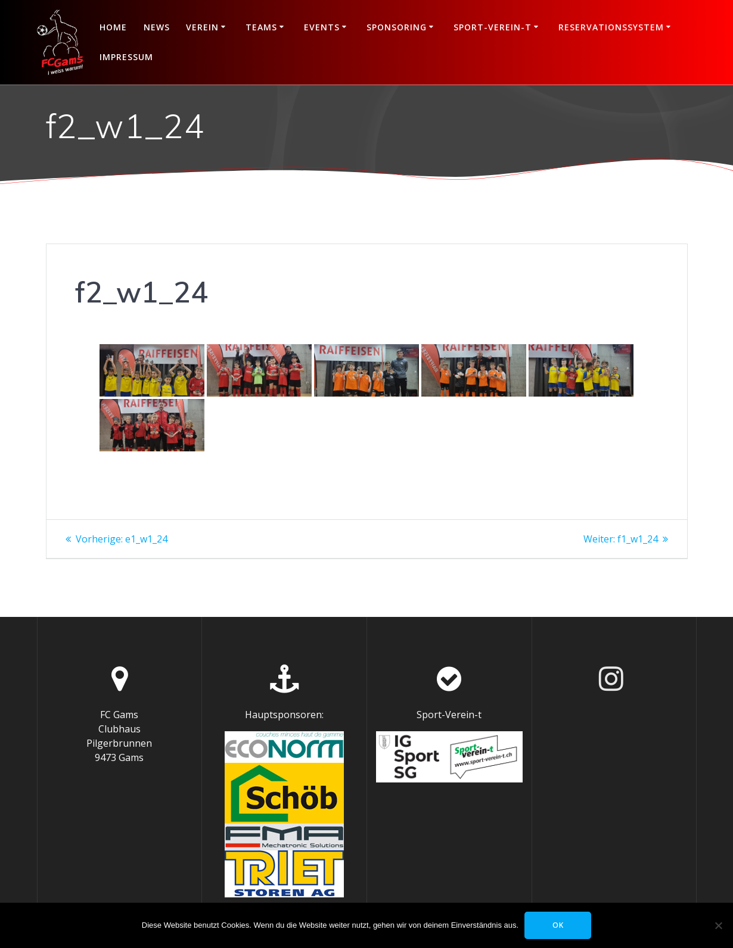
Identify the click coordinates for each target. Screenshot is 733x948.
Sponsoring (396, 27)
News (157, 27)
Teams (261, 27)
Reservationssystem (611, 27)
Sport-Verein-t (493, 27)
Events (322, 27)
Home (113, 27)
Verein (202, 27)
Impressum (126, 57)
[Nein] (718, 925)
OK (558, 925)
